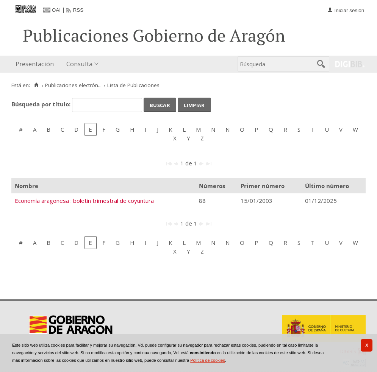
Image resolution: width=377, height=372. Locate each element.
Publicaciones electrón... (73, 85)
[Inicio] (36, 85)
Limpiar (194, 104)
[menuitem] (36, 64)
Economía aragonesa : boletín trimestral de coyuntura (84, 200)
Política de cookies (207, 360)
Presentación (35, 63)
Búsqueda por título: (41, 104)
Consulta (79, 63)
